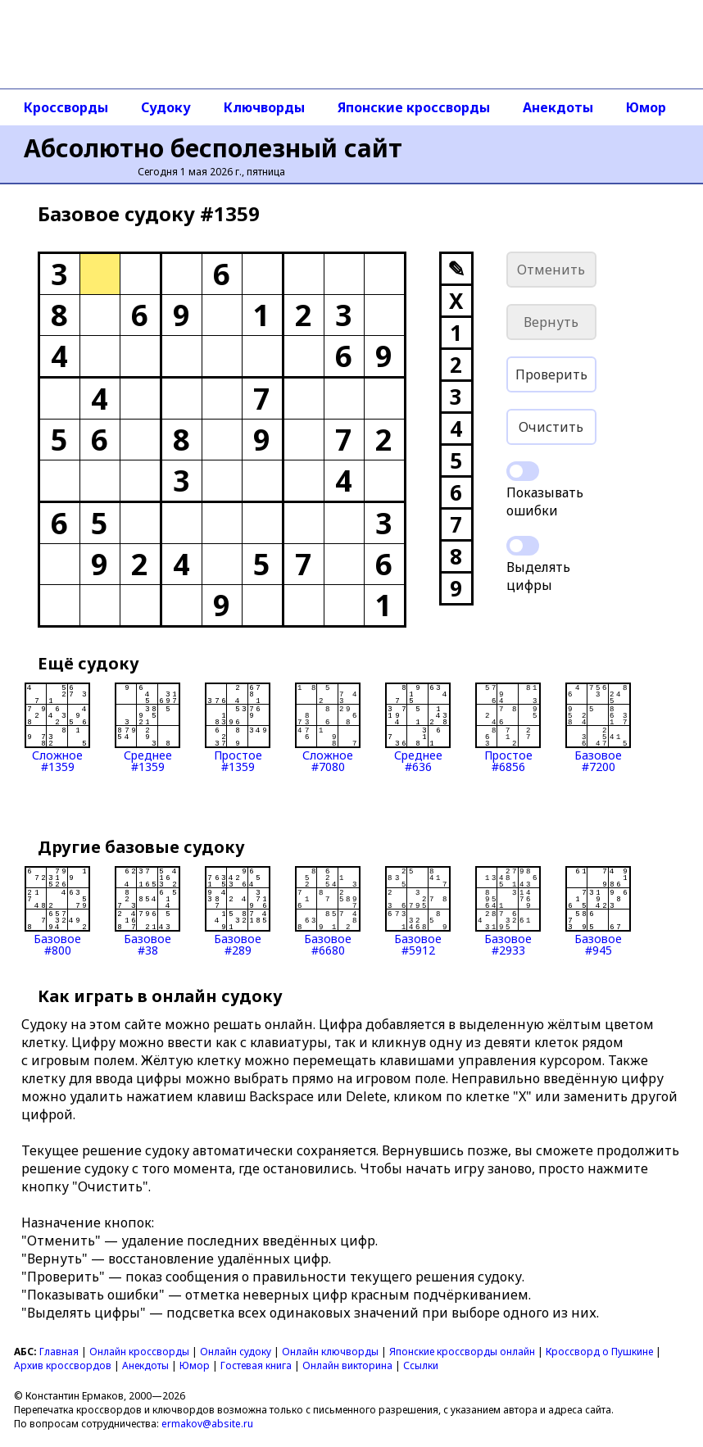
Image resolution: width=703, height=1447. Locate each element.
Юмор (646, 107)
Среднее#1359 (147, 728)
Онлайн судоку (235, 1352)
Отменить (551, 270)
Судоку (166, 107)
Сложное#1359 (57, 728)
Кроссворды (66, 107)
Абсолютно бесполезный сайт (213, 148)
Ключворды (264, 107)
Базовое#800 (57, 911)
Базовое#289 (237, 911)
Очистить (551, 427)
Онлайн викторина (347, 1365)
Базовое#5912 (418, 911)
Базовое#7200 (598, 728)
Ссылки (420, 1365)
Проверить (551, 374)
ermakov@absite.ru (207, 1424)
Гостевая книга (256, 1365)
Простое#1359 (237, 728)
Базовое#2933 (508, 911)
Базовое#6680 (328, 911)
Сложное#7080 (328, 728)
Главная (59, 1352)
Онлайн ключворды (330, 1352)
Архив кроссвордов (62, 1365)
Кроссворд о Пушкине (599, 1352)
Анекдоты (558, 107)
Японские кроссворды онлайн (462, 1352)
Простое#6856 (508, 728)
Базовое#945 (598, 911)
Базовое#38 (147, 911)
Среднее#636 (418, 728)
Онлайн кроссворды (139, 1352)
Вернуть (551, 322)
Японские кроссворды (414, 107)
